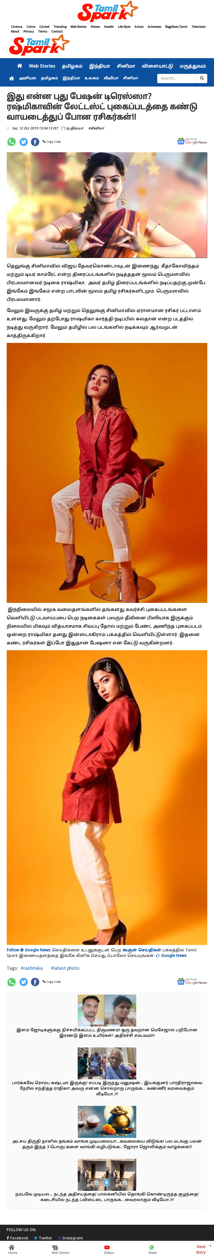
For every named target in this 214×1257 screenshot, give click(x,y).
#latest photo (64, 968)
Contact (57, 31)
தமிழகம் (72, 66)
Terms (42, 31)
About (15, 31)
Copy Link (53, 141)
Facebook (17, 1238)
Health (109, 26)
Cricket (44, 26)
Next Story (201, 1249)
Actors (139, 26)
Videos (95, 26)
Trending (60, 26)
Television (198, 26)
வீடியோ (111, 78)
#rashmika (32, 968)
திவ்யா (76, 129)
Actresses (154, 26)
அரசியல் (27, 78)
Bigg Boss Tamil (176, 26)
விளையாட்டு (157, 66)
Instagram (70, 1238)
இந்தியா (99, 66)
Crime (30, 26)
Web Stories (78, 26)
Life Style (124, 26)
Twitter (43, 1238)
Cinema (16, 26)
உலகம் (92, 78)
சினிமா (126, 66)
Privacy (28, 31)
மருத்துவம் (193, 66)
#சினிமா (96, 129)
